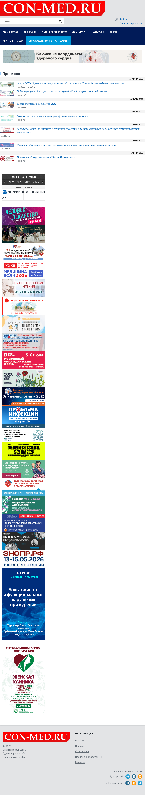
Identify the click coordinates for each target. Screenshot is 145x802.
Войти (123, 19)
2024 (19, 182)
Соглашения (82, 751)
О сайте (79, 740)
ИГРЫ (113, 31)
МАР (4, 192)
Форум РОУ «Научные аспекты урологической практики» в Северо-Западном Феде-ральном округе (70, 83)
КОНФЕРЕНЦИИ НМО (54, 31)
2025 (28, 182)
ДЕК (4, 197)
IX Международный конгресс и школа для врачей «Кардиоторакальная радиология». (62, 91)
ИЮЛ (26, 192)
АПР (10, 192)
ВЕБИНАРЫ (30, 31)
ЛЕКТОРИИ (78, 31)
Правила (80, 746)
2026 (36, 182)
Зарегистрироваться (131, 23)
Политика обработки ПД (88, 756)
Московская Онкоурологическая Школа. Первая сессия (46, 157)
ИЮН (20, 192)
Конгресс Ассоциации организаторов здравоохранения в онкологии (53, 116)
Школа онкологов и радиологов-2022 (36, 103)
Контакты (80, 762)
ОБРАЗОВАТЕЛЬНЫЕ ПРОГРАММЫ (48, 40)
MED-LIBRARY (10, 31)
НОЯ (42, 192)
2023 (11, 182)
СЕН (32, 192)
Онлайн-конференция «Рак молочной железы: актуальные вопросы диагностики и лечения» (66, 145)
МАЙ (15, 192)
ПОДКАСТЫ (98, 31)
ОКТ (37, 192)
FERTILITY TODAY (13, 40)
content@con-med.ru (14, 757)
